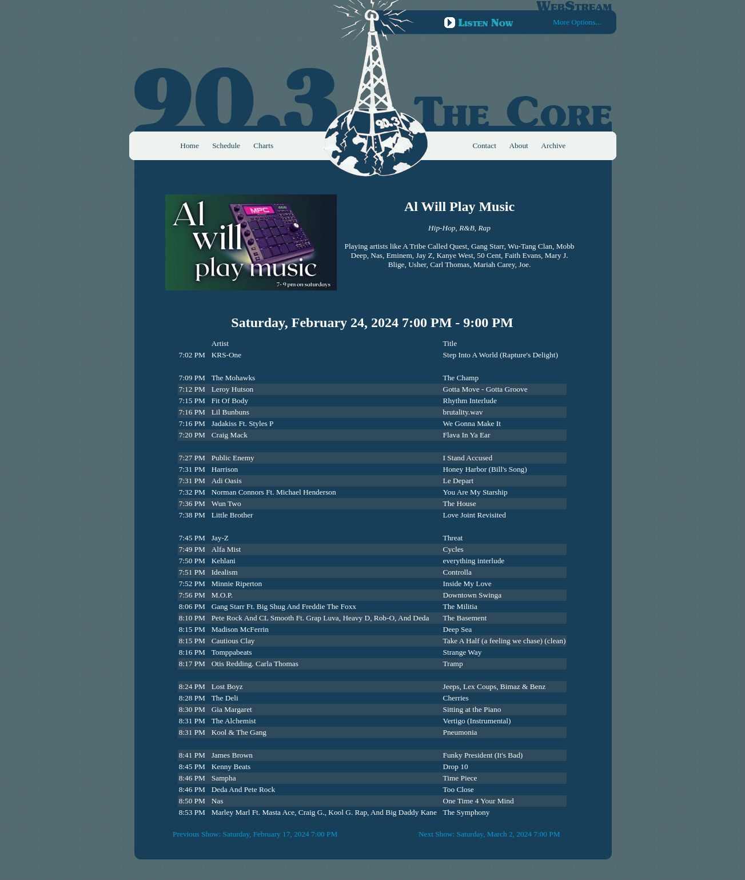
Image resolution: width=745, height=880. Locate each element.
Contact (484, 145)
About (518, 145)
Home (189, 145)
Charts (263, 145)
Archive (553, 145)
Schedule (226, 145)
